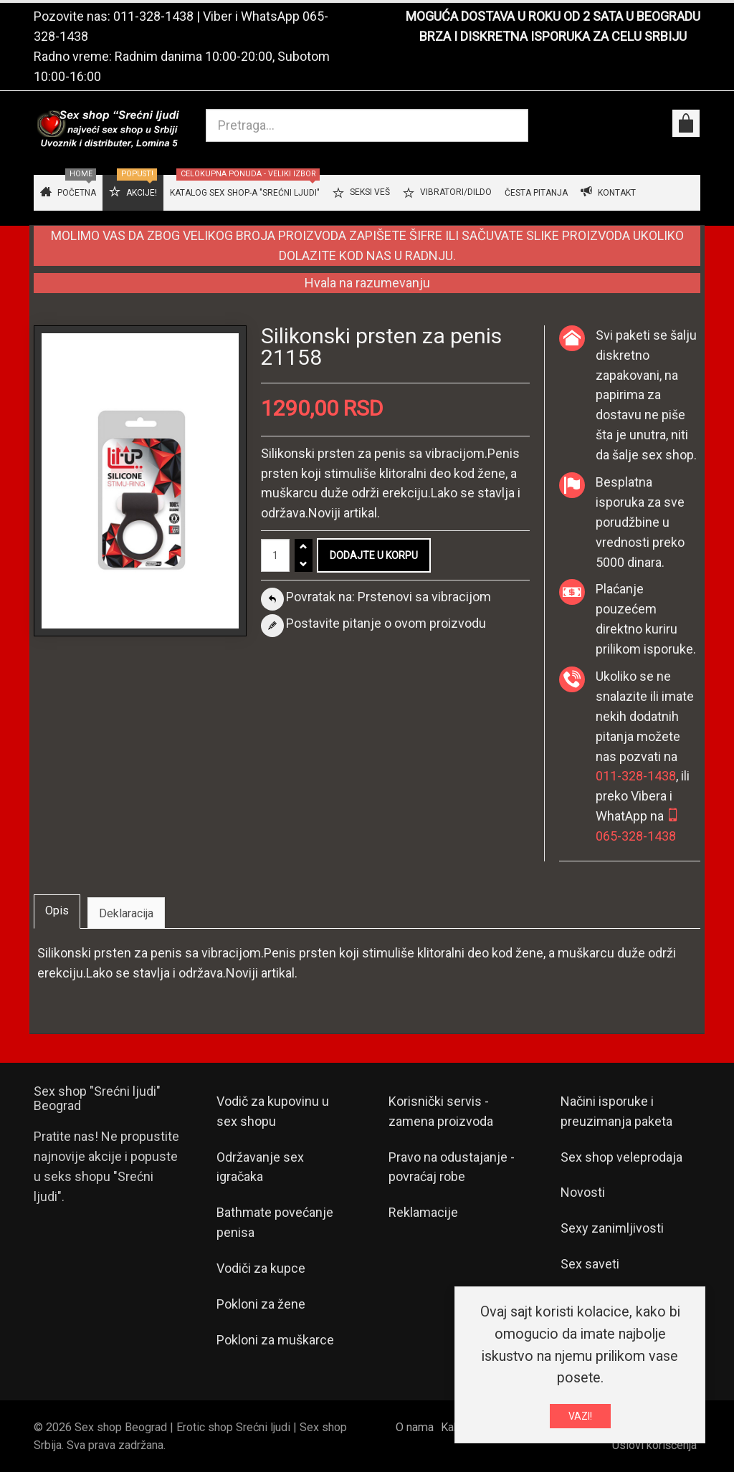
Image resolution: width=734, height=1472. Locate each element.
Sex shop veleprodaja (621, 1157)
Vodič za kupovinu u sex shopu (272, 1111)
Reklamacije (423, 1212)
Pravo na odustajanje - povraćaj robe (452, 1167)
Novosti (583, 1192)
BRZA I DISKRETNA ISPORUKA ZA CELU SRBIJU (553, 36)
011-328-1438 (153, 16)
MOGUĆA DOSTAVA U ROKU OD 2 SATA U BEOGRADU (553, 16)
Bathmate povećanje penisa (274, 1222)
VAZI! (580, 1416)
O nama (415, 1427)
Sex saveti (590, 1263)
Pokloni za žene (260, 1303)
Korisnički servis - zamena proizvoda (441, 1111)
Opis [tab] (57, 910)
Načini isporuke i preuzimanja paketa (616, 1111)
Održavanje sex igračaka (260, 1167)
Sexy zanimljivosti (612, 1228)
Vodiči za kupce (260, 1268)
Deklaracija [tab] (126, 913)
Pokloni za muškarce (275, 1339)
